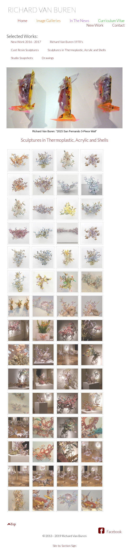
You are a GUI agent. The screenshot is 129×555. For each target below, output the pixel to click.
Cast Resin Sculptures (25, 50)
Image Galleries (48, 20)
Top (13, 524)
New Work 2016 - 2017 (26, 42)
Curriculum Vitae (111, 20)
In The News (79, 20)
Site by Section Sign (64, 546)
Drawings (48, 58)
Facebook (110, 532)
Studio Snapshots (22, 58)
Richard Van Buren (46, 9)
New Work (94, 25)
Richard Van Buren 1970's (66, 42)
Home (22, 20)
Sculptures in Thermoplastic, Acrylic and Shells (77, 50)
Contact (118, 25)
